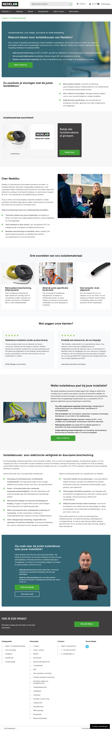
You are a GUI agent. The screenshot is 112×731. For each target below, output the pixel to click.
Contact (36, 646)
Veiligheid (8, 654)
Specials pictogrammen (41, 662)
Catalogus (36, 695)
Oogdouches (37, 703)
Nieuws (30, 11)
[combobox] (51, 4)
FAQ (34, 669)
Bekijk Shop (69, 152)
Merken (35, 654)
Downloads (37, 658)
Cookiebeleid (38, 665)
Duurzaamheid (43, 11)
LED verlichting (10, 650)
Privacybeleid (86, 728)
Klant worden (73, 11)
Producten (5, 11)
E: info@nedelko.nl (67, 654)
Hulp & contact (58, 11)
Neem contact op (20, 65)
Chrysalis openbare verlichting (43, 677)
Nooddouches (38, 707)
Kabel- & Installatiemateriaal (14, 18)
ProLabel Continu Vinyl (41, 699)
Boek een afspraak (27, 587)
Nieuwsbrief (37, 714)
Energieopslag (10, 662)
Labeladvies (37, 691)
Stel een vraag (86, 624)
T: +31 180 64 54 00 (68, 650)
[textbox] (51, 4)
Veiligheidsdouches (40, 687)
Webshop (19, 11)
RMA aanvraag (38, 710)
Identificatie (9, 658)
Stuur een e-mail (27, 594)
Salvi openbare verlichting (42, 673)
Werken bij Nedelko (40, 718)
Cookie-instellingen (100, 726)
